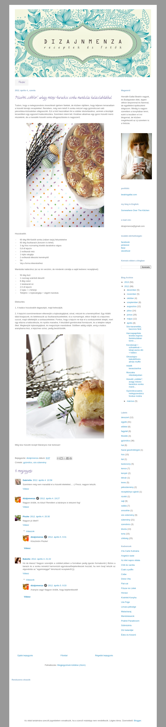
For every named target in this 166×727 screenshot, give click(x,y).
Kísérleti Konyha (128, 597)
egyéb (124, 422)
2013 (127, 282)
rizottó (124, 496)
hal (122, 445)
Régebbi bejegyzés (104, 655)
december (132, 290)
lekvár (124, 478)
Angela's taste (127, 555)
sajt (122, 501)
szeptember (133, 302)
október (131, 298)
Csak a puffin (127, 569)
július (129, 310)
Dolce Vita (126, 579)
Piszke (26, 516)
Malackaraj (126, 611)
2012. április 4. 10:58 (42, 480)
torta (123, 534)
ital (122, 459)
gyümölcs (27, 462)
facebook (125, 242)
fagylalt (124, 431)
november (132, 294)
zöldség (124, 538)
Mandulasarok (127, 616)
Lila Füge (125, 602)
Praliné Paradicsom (130, 621)
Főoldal (21, 82)
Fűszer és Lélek (128, 588)
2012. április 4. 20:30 (40, 516)
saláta (124, 506)
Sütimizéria (126, 625)
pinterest (125, 245)
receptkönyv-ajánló (130, 492)
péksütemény (127, 487)
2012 (127, 286)
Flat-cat (124, 583)
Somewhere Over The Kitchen (135, 210)
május (130, 319)
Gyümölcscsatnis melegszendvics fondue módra (135, 393)
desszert (125, 417)
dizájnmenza (29, 498)
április (130, 323)
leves (123, 482)
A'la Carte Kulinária (130, 551)
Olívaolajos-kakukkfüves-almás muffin (133, 359)
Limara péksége (128, 607)
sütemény (125, 520)
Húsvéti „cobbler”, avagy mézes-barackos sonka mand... (134, 383)
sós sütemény (39, 462)
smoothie (125, 510)
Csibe (123, 574)
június (130, 314)
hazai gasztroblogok (130, 450)
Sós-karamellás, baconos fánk (133, 327)
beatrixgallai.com (129, 194)
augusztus (132, 306)
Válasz (26, 489)
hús (122, 454)
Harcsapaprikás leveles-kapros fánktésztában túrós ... (134, 337)
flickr (123, 248)
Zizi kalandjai (127, 630)
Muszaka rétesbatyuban (134, 373)
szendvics (125, 524)
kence (124, 468)
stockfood (125, 251)
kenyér (124, 473)
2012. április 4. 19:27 (50, 498)
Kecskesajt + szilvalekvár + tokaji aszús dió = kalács (134, 349)
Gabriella (27, 480)
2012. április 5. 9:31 (57, 537)
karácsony (126, 464)
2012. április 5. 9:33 (57, 585)
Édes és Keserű (128, 635)
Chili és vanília (128, 565)
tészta (124, 529)
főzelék (124, 436)
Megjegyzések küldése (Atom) (71, 665)
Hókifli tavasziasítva (133, 367)
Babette (26, 559)
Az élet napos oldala (130, 560)
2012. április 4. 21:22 (41, 559)
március (131, 401)
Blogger (137, 720)
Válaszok (30, 531)
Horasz (124, 593)
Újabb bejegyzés (25, 655)
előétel (124, 426)
